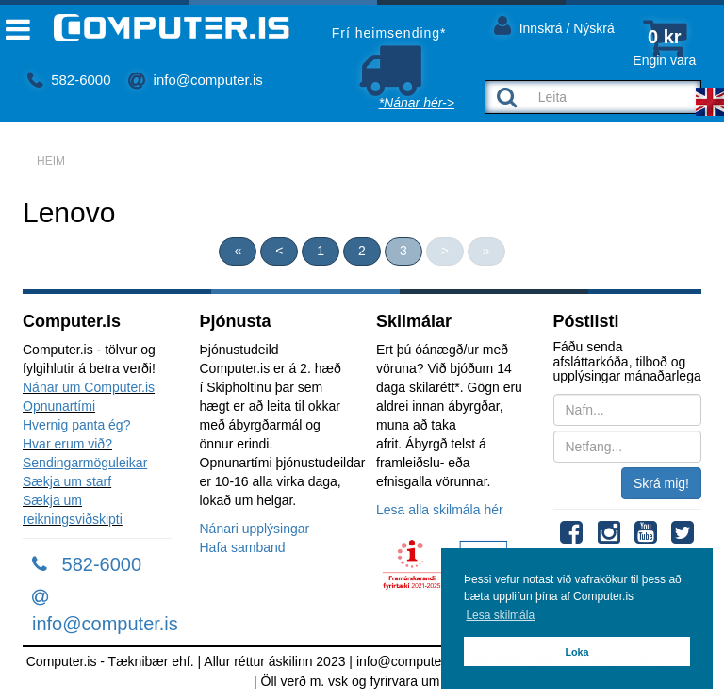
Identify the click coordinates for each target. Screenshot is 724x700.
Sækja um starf (67, 481)
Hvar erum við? (67, 443)
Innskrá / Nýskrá (554, 25)
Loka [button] (576, 652)
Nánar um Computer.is (89, 387)
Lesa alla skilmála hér (439, 509)
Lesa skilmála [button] (500, 615)
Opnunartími (59, 406)
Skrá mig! (661, 483)
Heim (51, 161)
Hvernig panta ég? (76, 424)
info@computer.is (195, 80)
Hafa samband (243, 547)
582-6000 (69, 80)
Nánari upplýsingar (255, 528)
